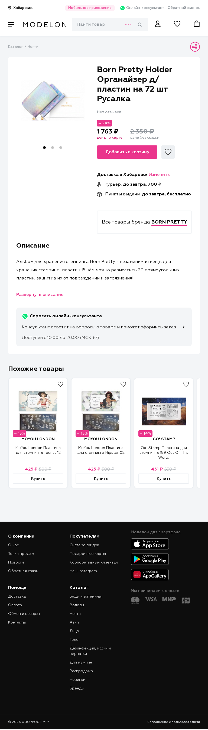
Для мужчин (81, 662)
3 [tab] (60, 147)
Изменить (159, 175)
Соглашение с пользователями (173, 722)
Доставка (17, 596)
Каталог (15, 47)
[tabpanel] (53, 100)
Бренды (77, 688)
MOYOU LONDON (38, 439)
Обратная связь (23, 571)
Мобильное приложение (84, 8)
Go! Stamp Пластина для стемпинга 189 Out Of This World (163, 452)
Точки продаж (21, 554)
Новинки (77, 680)
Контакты (17, 622)
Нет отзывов (109, 112)
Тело (74, 640)
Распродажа (81, 671)
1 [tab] (44, 147)
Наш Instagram (83, 571)
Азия (74, 622)
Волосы (77, 605)
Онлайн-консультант (138, 8)
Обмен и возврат (24, 614)
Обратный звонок (184, 8)
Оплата (15, 605)
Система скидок (84, 545)
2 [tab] (52, 147)
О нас (13, 545)
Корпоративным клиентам (94, 562)
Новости (16, 562)
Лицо (74, 631)
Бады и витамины (86, 596)
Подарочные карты (88, 554)
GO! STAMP (164, 439)
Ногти (33, 47)
